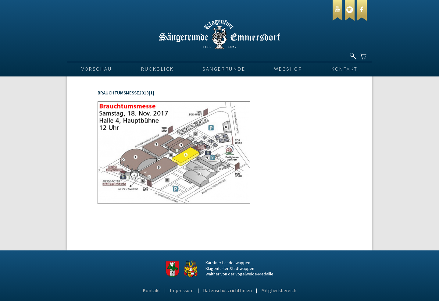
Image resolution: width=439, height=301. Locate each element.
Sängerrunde (223, 69)
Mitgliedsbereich (278, 290)
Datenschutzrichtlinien (227, 290)
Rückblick (157, 69)
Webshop (288, 69)
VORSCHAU (96, 69)
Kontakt (344, 69)
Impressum (182, 290)
